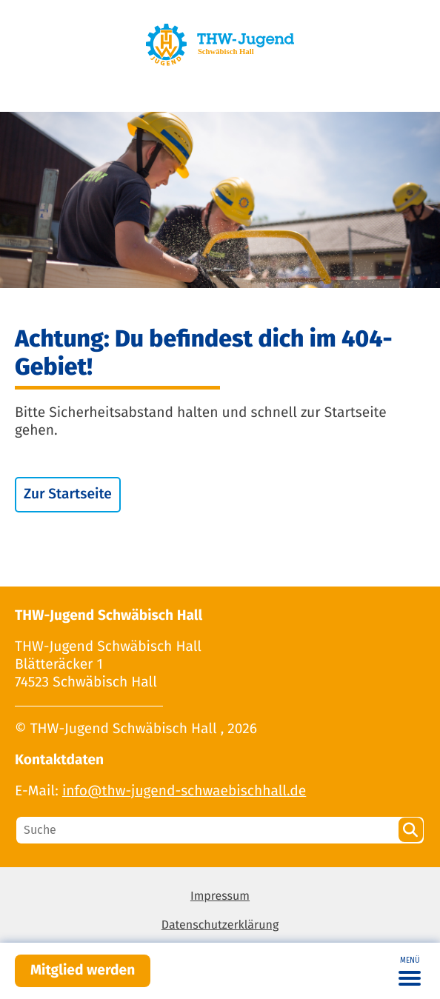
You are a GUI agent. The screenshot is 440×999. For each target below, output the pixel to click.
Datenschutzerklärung (220, 925)
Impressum (220, 896)
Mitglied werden (82, 970)
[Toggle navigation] (409, 971)
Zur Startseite (68, 494)
